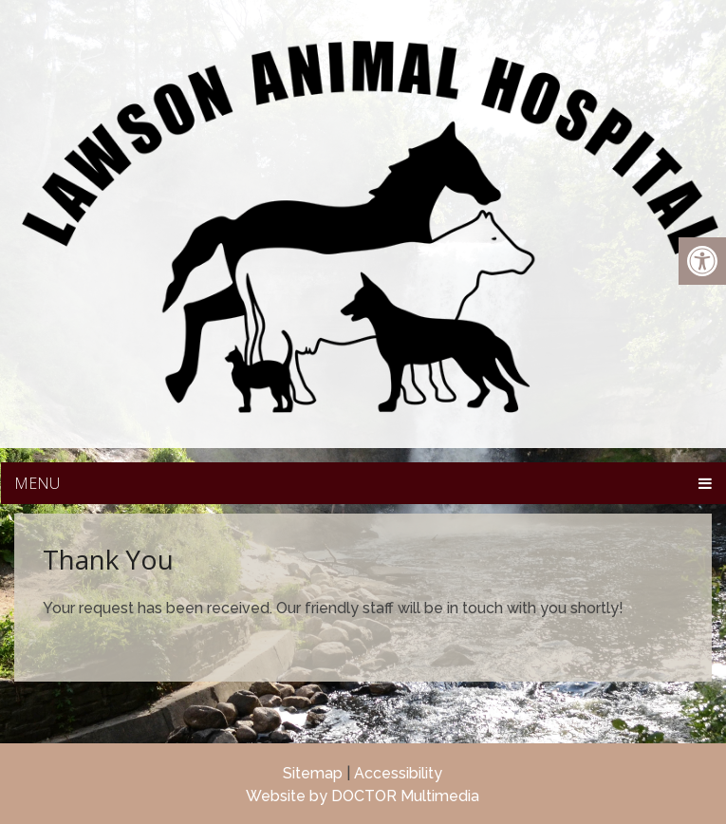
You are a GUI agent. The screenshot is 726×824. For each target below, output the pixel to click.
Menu (37, 483)
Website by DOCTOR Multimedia (362, 796)
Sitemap (313, 773)
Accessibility (398, 773)
